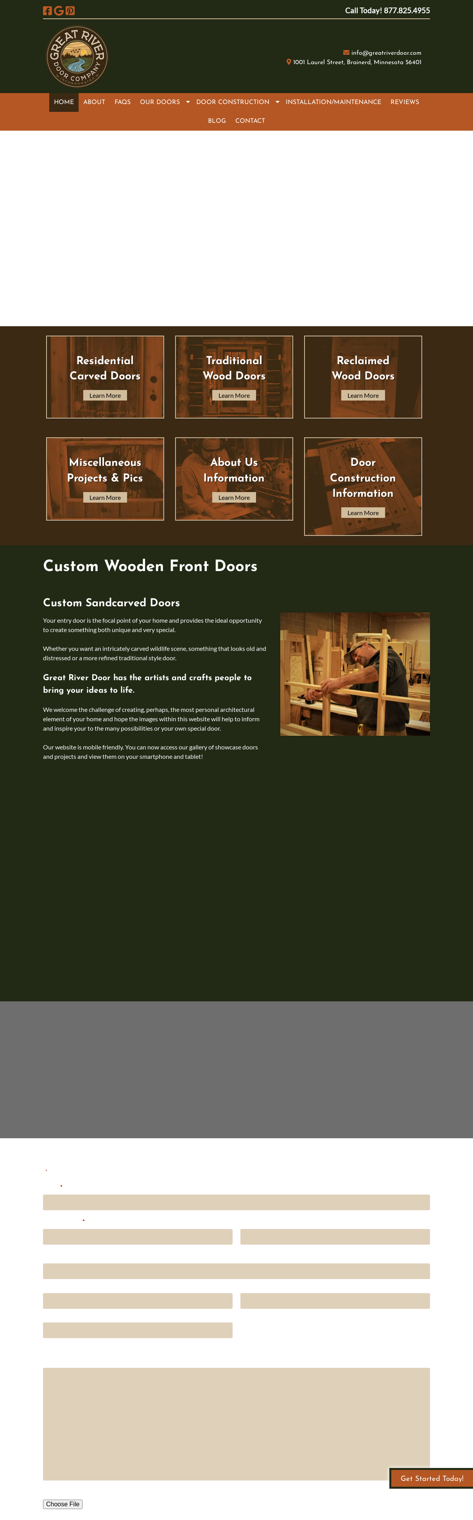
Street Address (62, 1285)
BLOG (217, 121)
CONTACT (250, 121)
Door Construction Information (363, 478)
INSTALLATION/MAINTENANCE (333, 102)
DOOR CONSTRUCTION (232, 102)
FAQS (123, 102)
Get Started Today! (432, 1479)
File (48, 1491)
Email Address (63, 1221)
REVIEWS (405, 102)
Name (52, 1187)
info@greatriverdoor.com (386, 53)
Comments (58, 1360)
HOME (64, 102)
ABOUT (94, 102)
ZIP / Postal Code (65, 1344)
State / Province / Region (272, 1315)
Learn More (105, 395)
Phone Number (260, 1221)
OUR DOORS (160, 102)
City (48, 1315)
